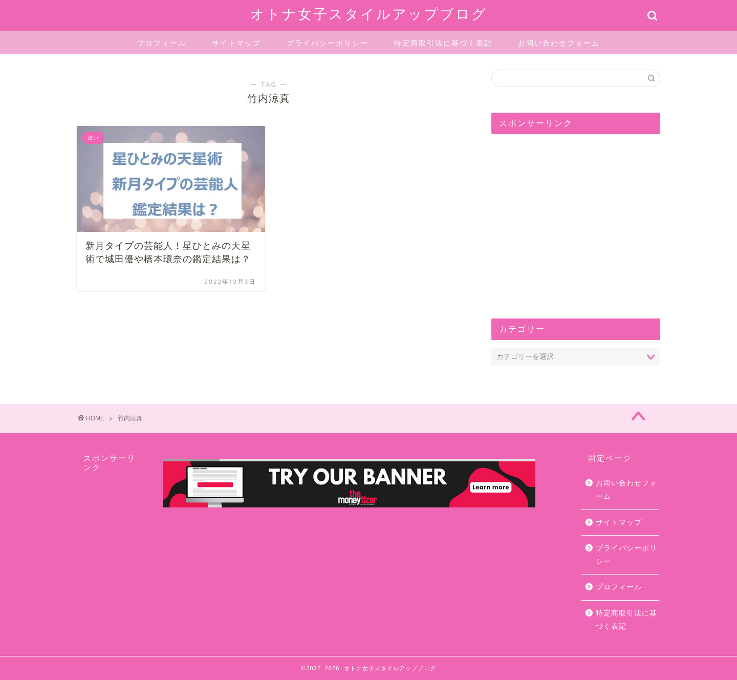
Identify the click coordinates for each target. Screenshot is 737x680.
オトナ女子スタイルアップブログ (368, 14)
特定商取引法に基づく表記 (443, 43)
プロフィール (161, 43)
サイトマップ (236, 43)
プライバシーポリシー (327, 43)
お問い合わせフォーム (559, 43)
